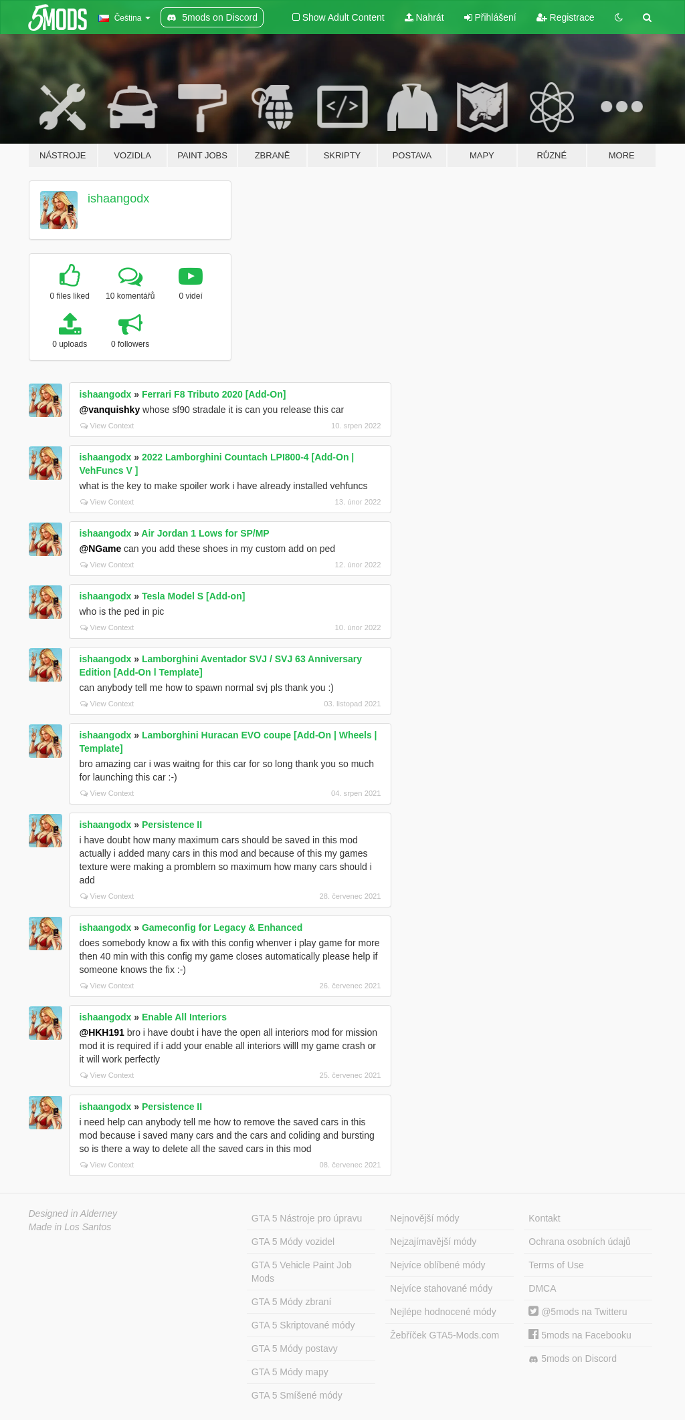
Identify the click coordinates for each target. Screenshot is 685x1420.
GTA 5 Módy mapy (290, 1372)
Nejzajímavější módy (433, 1241)
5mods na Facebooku (579, 1335)
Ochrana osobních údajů (579, 1241)
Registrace (565, 17)
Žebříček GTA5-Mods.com (444, 1335)
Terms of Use (555, 1265)
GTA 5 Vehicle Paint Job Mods (302, 1272)
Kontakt (544, 1218)
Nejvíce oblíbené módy (437, 1265)
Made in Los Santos (70, 1227)
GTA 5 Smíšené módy (297, 1395)
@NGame (101, 548)
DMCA (542, 1288)
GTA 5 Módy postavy (295, 1348)
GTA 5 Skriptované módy (303, 1325)
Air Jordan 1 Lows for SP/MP (205, 533)
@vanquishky (110, 409)
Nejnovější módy (425, 1218)
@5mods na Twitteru (577, 1312)
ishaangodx (118, 198)
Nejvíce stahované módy (441, 1288)
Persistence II (172, 824)
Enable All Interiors (184, 1017)
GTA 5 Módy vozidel (293, 1241)
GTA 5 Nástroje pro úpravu (307, 1218)
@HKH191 (102, 1032)
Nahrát (424, 17)
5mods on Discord (572, 1359)
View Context (107, 426)
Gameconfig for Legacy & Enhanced (222, 927)
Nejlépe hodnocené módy (443, 1311)
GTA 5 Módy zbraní (292, 1301)
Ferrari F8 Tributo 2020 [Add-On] (214, 394)
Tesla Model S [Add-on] (194, 596)
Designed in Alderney (73, 1213)
